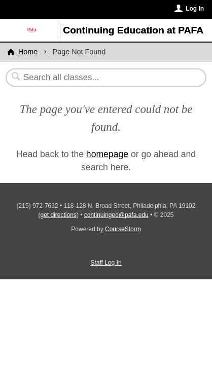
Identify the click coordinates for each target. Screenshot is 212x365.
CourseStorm (123, 229)
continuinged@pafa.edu (116, 214)
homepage (107, 154)
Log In (195, 8)
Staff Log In (105, 262)
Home (28, 52)
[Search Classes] (101, 77)
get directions (59, 214)
